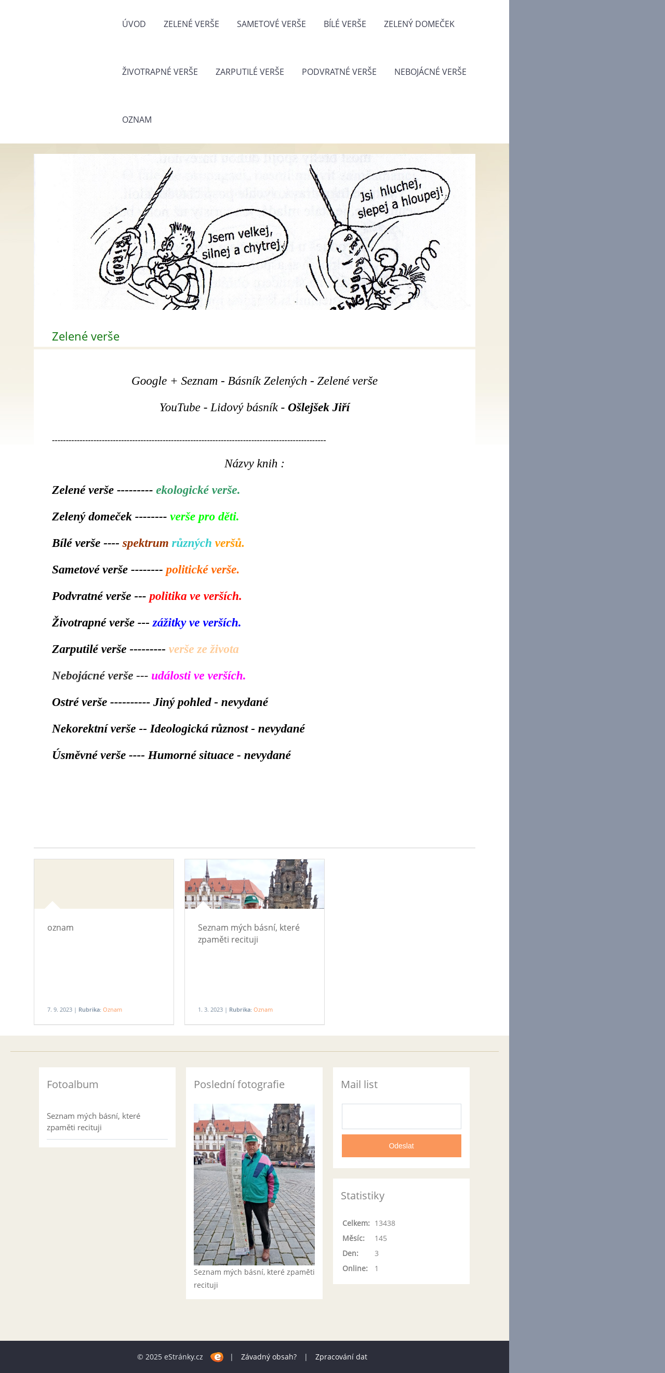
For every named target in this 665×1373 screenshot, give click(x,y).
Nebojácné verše (430, 71)
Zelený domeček (419, 24)
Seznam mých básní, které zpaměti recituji (249, 933)
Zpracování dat (341, 1357)
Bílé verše (345, 24)
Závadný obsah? (269, 1357)
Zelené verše (191, 24)
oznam (60, 927)
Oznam (137, 119)
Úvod (134, 24)
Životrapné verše (160, 71)
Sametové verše (271, 24)
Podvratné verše (339, 71)
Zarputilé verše (250, 71)
